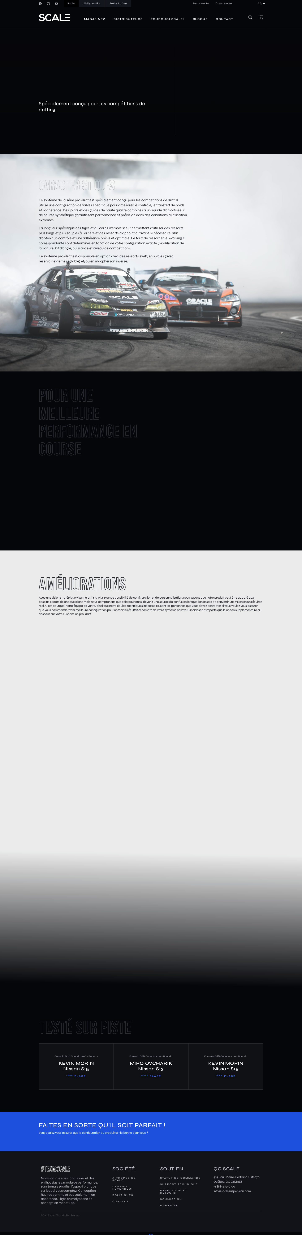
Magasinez (94, 19)
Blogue (200, 19)
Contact (224, 19)
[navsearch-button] (252, 17)
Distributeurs (128, 19)
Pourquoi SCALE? (168, 19)
